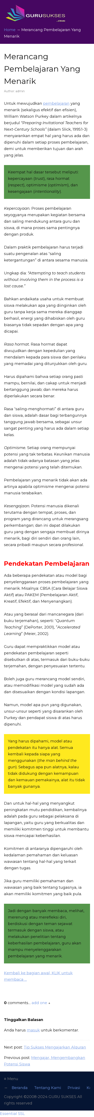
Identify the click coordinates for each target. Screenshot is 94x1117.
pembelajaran (56, 103)
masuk (33, 1030)
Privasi (74, 1087)
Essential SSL (12, 1113)
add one (39, 1003)
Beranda (20, 1087)
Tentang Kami (47, 1087)
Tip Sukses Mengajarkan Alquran (55, 1047)
